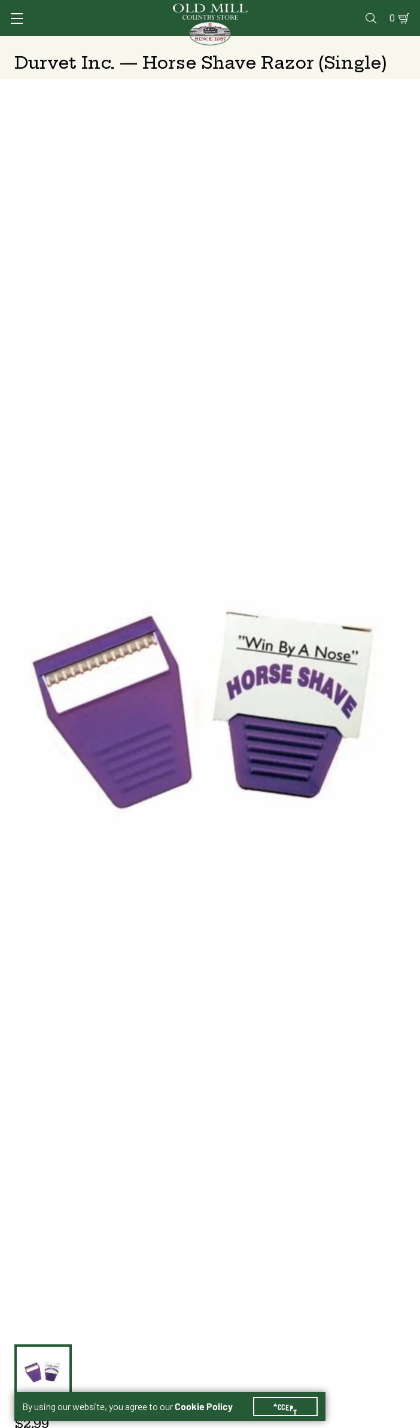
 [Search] (371, 18)
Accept (285, 1406)
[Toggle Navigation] (17, 18)
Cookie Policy (204, 1406)
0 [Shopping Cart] (392, 18)
